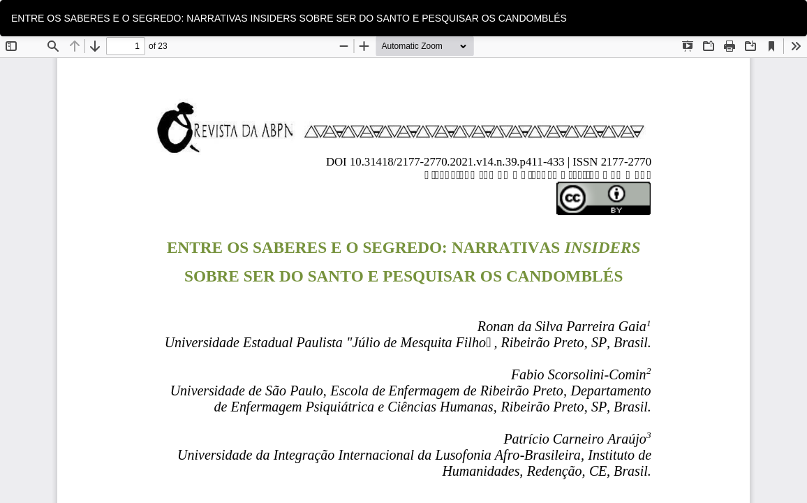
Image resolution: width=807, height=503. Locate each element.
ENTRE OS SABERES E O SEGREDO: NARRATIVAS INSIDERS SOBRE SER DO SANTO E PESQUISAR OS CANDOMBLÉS (289, 18)
